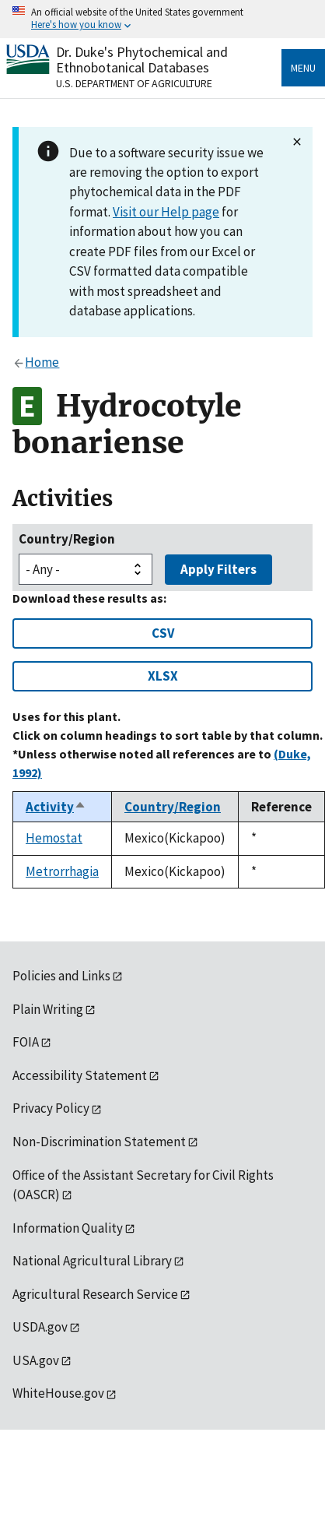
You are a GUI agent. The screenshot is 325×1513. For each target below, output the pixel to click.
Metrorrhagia (62, 871)
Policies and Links (61, 975)
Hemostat (54, 837)
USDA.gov (40, 1326)
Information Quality (67, 1228)
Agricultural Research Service (95, 1294)
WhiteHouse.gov (58, 1393)
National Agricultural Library (92, 1260)
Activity (56, 806)
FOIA (25, 1041)
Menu (303, 68)
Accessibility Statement (79, 1075)
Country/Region (67, 538)
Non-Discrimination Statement (99, 1141)
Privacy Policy (50, 1108)
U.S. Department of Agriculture (134, 83)
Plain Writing (47, 1009)
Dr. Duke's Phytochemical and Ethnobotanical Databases (142, 59)
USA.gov (35, 1360)
